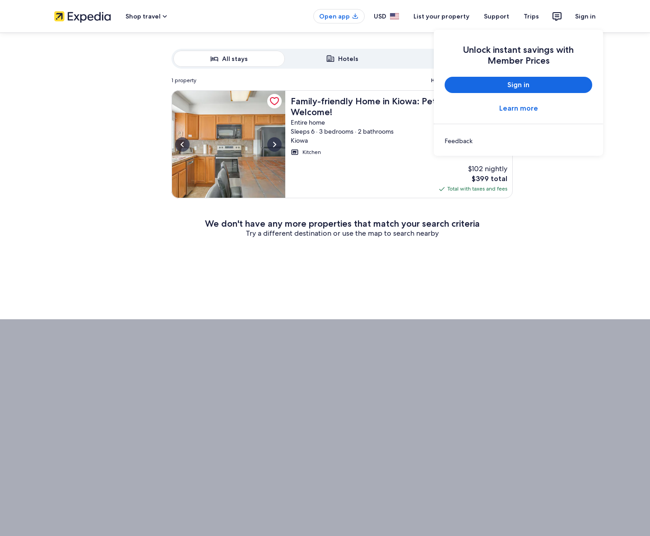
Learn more (518, 108)
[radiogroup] (342, 59)
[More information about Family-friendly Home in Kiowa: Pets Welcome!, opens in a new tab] (228, 144)
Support (496, 16)
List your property (441, 16)
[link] (518, 140)
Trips (531, 16)
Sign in (585, 16)
